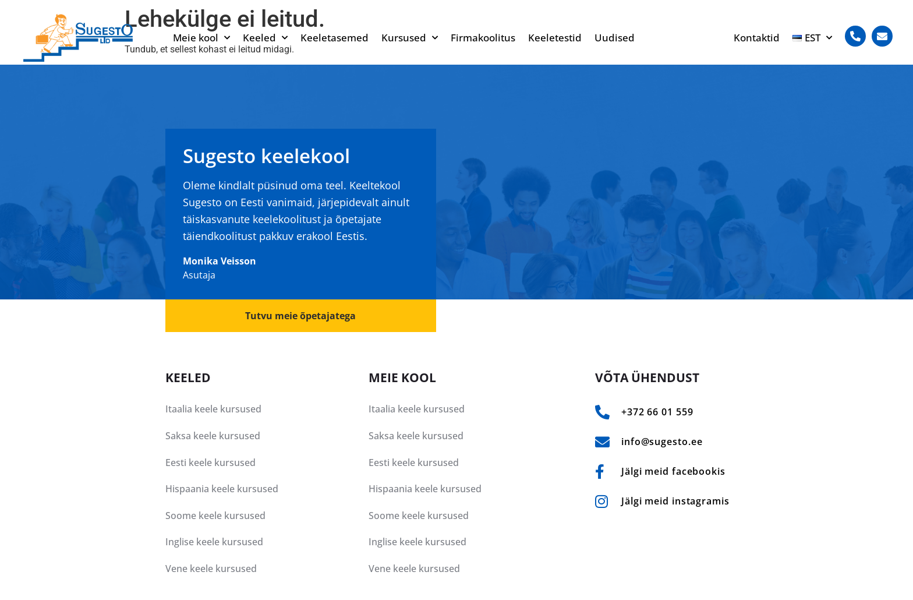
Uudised (614, 37)
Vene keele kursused (211, 568)
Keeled (265, 38)
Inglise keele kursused (214, 541)
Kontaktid (757, 37)
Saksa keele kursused (212, 435)
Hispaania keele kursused (221, 488)
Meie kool (201, 38)
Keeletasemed (334, 37)
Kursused (409, 38)
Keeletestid (555, 37)
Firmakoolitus (483, 37)
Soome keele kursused (215, 515)
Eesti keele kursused (210, 462)
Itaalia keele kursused (213, 409)
